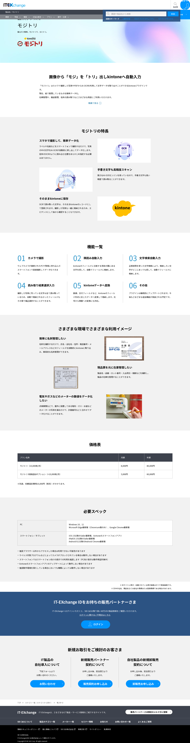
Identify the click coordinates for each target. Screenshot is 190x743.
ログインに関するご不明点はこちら (95, 614)
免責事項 (107, 727)
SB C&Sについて (63, 4)
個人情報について (49, 727)
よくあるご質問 (144, 719)
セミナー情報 (44, 4)
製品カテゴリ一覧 (47, 719)
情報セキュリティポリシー (27, 727)
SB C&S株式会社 (67, 727)
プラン (49, 17)
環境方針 (81, 727)
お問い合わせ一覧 (83, 4)
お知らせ (104, 719)
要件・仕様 (62, 17)
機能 (25, 17)
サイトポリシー (95, 727)
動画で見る (93, 103)
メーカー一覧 (68, 719)
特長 (16, 17)
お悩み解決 (37, 17)
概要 (7, 17)
